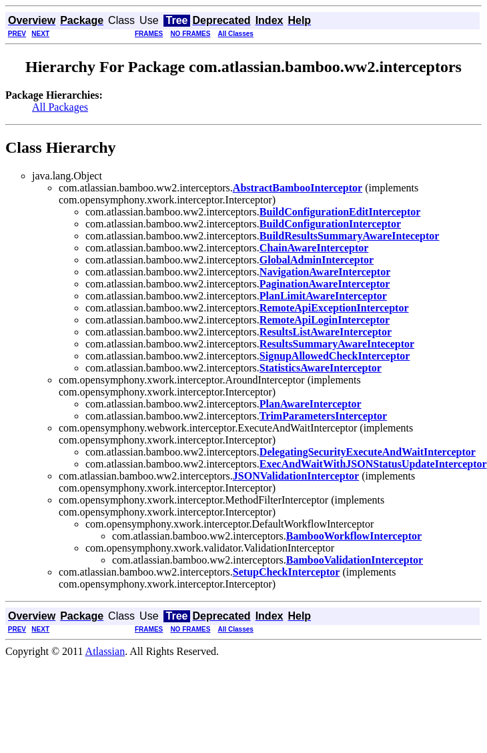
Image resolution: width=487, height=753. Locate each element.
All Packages (60, 107)
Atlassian (105, 651)
